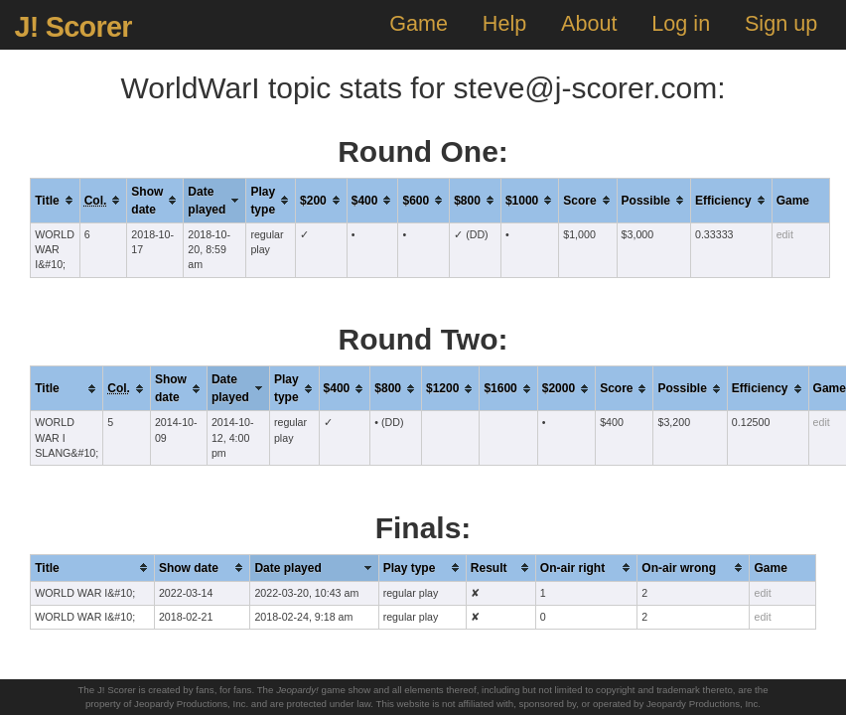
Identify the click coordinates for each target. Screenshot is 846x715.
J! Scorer (72, 27)
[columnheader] (55, 200)
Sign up (781, 23)
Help (504, 23)
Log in (680, 23)
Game (418, 23)
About (589, 23)
